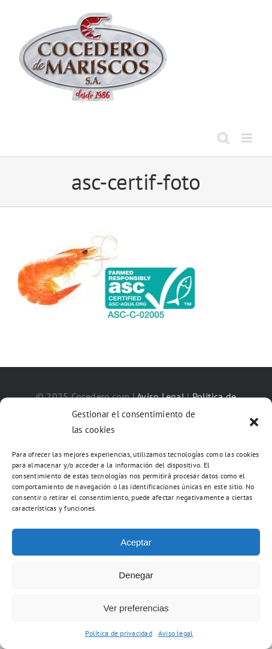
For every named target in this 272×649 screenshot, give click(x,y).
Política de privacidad (118, 633)
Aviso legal (176, 633)
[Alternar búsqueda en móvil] (223, 138)
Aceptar (136, 542)
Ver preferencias (135, 608)
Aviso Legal (161, 396)
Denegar (136, 575)
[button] (254, 422)
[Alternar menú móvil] (247, 138)
